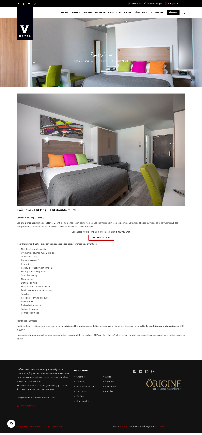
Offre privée (157, 13)
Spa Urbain (99, 13)
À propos (109, 383)
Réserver (173, 13)
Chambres (86, 13)
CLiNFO (160, 427)
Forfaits (111, 13)
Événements (140, 13)
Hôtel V (123, 427)
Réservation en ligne (154, 4)
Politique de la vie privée (29, 427)
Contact (47, 427)
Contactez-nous (136, 4)
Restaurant (124, 13)
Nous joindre (82, 402)
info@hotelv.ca (26, 407)
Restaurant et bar (85, 388)
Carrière (109, 392)
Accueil (62, 13)
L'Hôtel (73, 13)
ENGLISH (57, 427)
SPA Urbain (81, 392)
